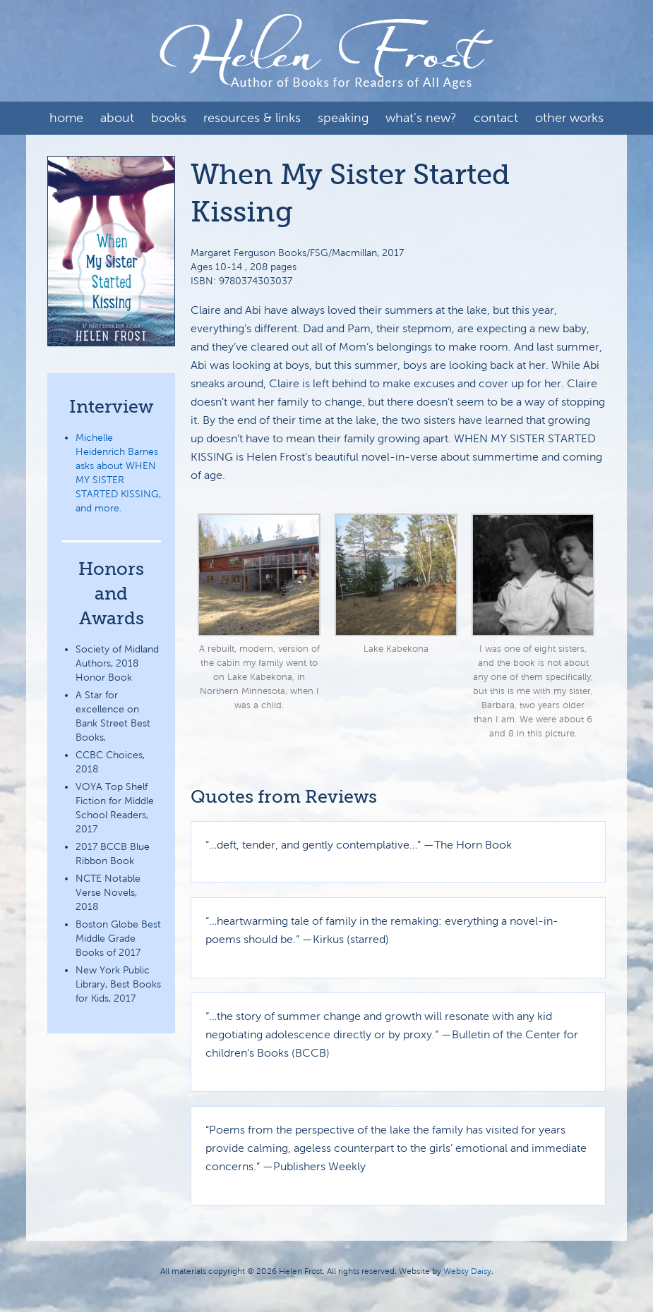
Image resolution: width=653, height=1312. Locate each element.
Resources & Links (252, 118)
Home (66, 118)
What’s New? (421, 118)
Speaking (343, 118)
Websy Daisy (467, 1271)
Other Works (569, 118)
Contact (496, 118)
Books (168, 118)
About (117, 118)
